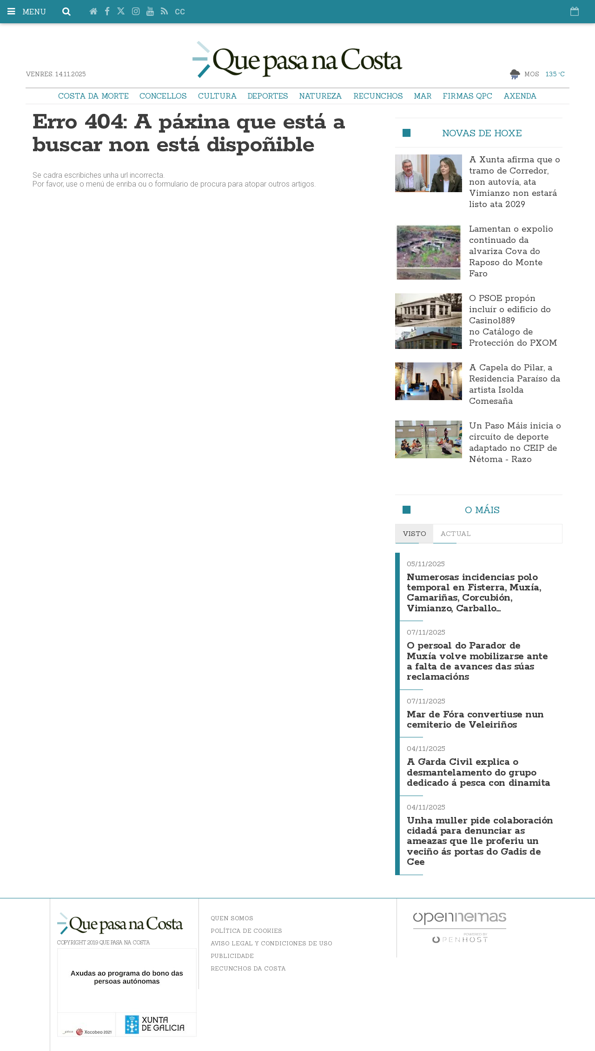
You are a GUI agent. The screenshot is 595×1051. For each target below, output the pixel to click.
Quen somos (232, 918)
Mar (423, 95)
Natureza (320, 95)
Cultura (217, 95)
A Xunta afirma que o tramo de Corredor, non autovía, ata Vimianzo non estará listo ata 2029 (514, 182)
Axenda (520, 95)
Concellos (163, 95)
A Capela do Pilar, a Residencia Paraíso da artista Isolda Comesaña (514, 384)
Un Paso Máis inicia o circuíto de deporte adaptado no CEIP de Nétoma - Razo (515, 443)
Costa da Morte (93, 95)
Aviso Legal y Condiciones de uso (271, 943)
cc (180, 11)
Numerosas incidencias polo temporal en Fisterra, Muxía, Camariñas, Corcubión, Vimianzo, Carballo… (474, 593)
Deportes (268, 95)
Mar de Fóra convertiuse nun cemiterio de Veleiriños (475, 720)
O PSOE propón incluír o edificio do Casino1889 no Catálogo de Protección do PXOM (513, 321)
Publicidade (232, 955)
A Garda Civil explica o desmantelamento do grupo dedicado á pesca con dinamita (478, 773)
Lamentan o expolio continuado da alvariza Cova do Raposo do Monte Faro (511, 252)
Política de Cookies (246, 930)
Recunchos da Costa (248, 968)
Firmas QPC (467, 95)
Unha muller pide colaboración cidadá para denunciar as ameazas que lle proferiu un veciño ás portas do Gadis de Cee (480, 842)
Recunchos (378, 95)
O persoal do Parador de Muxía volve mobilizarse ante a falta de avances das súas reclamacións (477, 661)
